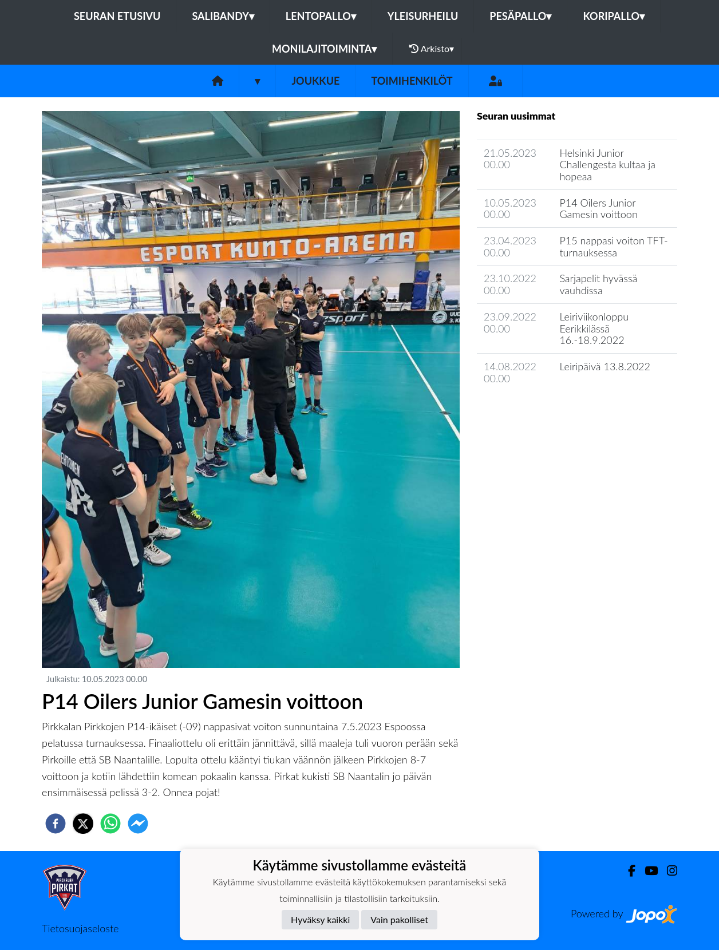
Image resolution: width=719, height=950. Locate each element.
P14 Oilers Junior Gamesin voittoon (598, 208)
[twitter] (83, 823)
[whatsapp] (110, 823)
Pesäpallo (520, 16)
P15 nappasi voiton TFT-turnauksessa (613, 246)
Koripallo (614, 16)
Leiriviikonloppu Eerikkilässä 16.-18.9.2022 (594, 328)
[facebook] (55, 823)
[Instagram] (667, 871)
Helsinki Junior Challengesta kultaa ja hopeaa (607, 165)
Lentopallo (321, 16)
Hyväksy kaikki (320, 919)
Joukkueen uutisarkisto (535, 410)
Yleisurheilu (423, 16)
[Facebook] (627, 871)
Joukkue (315, 80)
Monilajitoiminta (324, 48)
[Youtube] (646, 871)
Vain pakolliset (399, 919)
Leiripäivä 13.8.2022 (604, 366)
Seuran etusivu (117, 16)
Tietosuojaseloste (80, 928)
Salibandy (223, 16)
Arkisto (431, 49)
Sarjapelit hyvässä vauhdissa (598, 284)
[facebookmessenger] (138, 823)
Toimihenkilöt (411, 80)
